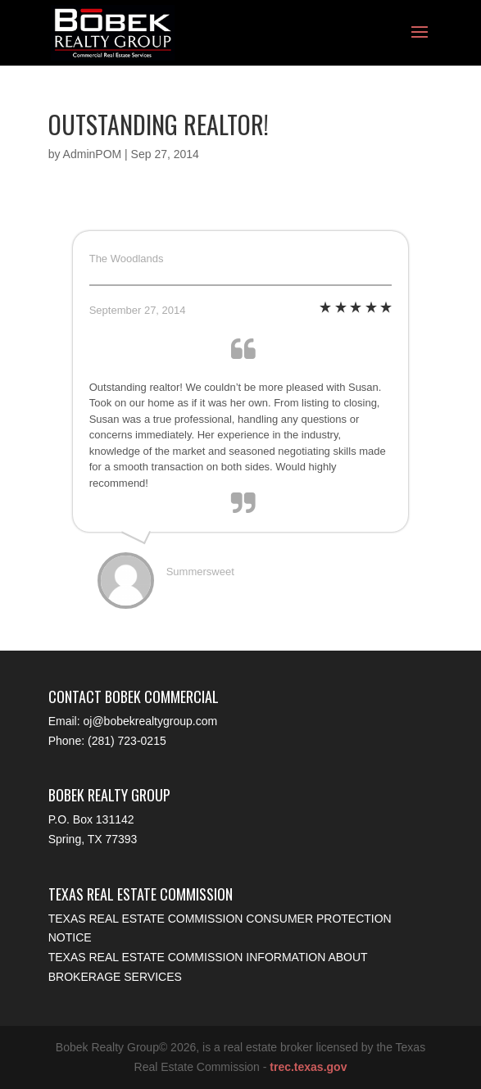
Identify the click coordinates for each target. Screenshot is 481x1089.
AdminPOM (92, 154)
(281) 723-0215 (127, 740)
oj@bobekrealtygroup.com (151, 721)
